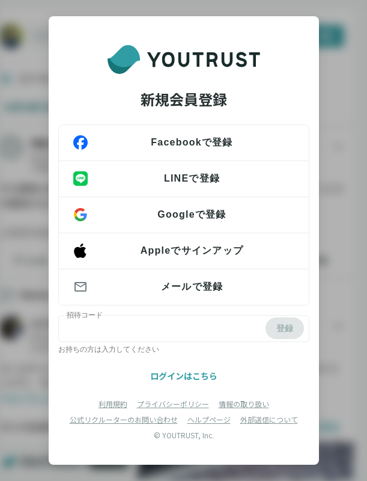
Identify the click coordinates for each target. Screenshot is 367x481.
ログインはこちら (183, 376)
